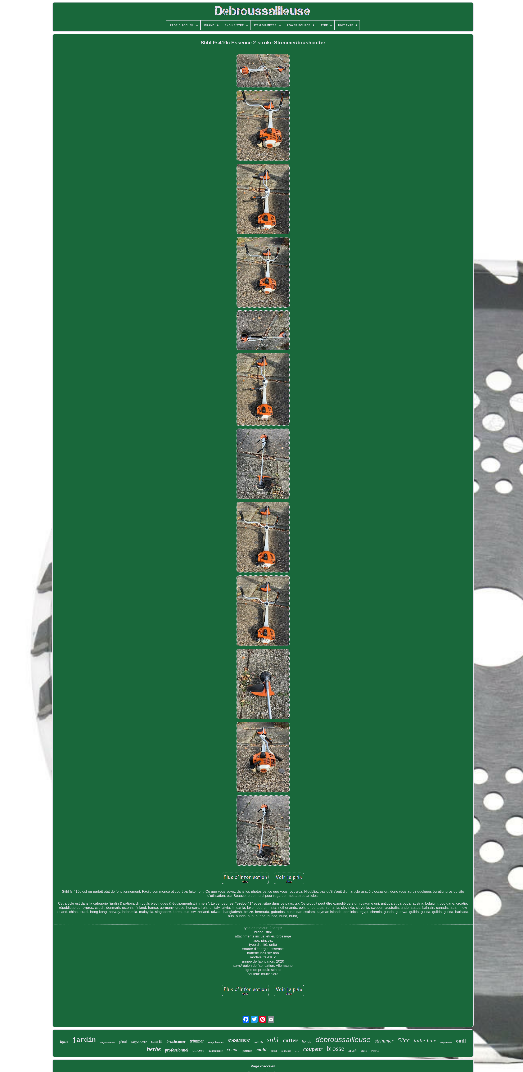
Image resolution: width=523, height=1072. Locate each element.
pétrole (247, 1051)
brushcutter (176, 1041)
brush (352, 1050)
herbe (154, 1049)
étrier (274, 1050)
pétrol (123, 1042)
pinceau (198, 1050)
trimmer (197, 1041)
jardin (84, 1040)
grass (364, 1050)
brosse (335, 1048)
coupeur (313, 1049)
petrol (375, 1050)
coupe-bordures (107, 1042)
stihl (273, 1040)
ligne (64, 1041)
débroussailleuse (342, 1039)
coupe (232, 1049)
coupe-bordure (216, 1042)
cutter (290, 1040)
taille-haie (425, 1040)
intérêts (258, 1042)
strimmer (384, 1041)
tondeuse (286, 1050)
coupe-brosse (446, 1042)
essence (239, 1040)
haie (297, 1051)
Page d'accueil (263, 1066)
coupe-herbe (139, 1042)
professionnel (176, 1050)
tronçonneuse (215, 1050)
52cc (404, 1040)
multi (261, 1049)
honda (306, 1041)
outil (461, 1041)
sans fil (157, 1041)
